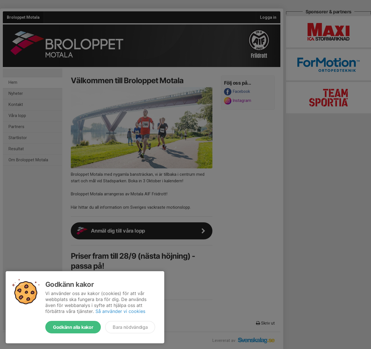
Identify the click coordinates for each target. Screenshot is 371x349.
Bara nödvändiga (130, 327)
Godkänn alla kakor (73, 327)
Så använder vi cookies (120, 311)
